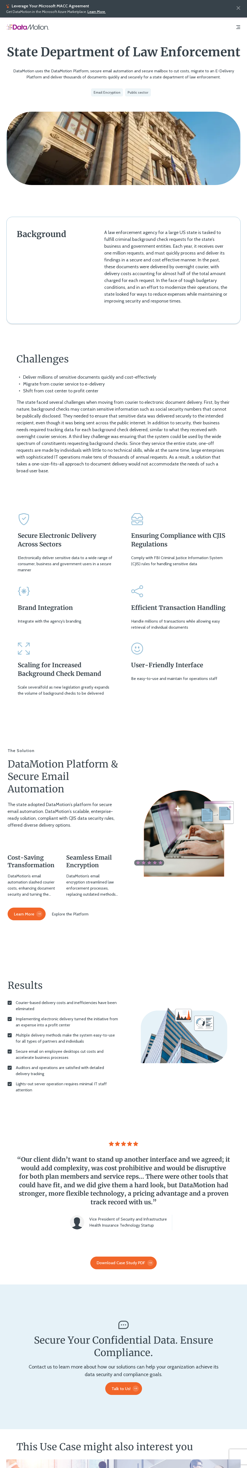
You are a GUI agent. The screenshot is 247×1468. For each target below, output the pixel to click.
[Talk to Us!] (123, 1388)
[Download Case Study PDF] (123, 1263)
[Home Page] (27, 28)
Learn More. (96, 11)
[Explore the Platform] (70, 914)
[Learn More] (27, 914)
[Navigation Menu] (238, 27)
